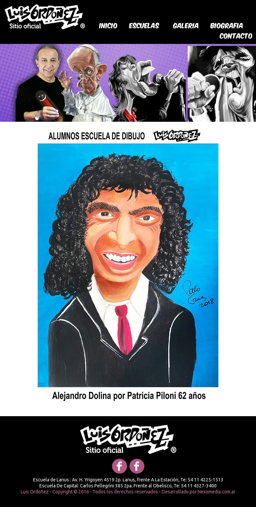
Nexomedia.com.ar (216, 491)
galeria (186, 25)
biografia (227, 25)
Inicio (108, 25)
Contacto (236, 35)
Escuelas (144, 25)
